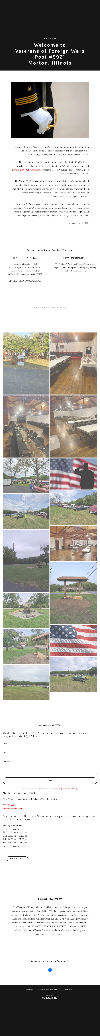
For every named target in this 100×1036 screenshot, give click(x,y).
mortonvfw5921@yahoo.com (27, 170)
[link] (50, 970)
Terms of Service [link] (70, 789)
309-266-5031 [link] (50, 39)
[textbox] (50, 744)
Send (50, 781)
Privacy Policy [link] (58, 789)
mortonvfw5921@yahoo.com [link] (14, 809)
